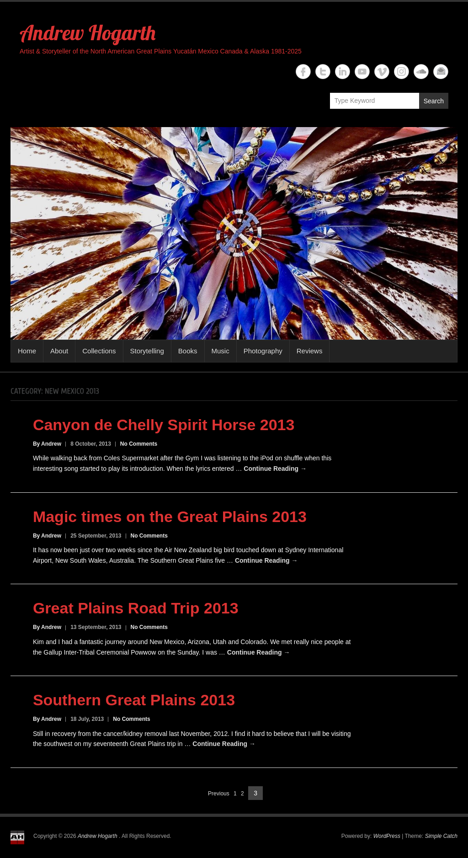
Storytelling (147, 351)
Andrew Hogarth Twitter (322, 71)
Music (220, 351)
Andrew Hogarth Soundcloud (421, 71)
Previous (218, 793)
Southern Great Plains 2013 (134, 700)
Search (434, 101)
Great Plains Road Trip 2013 (136, 608)
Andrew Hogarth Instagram (401, 71)
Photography (263, 351)
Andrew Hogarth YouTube (362, 71)
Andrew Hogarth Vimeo (381, 71)
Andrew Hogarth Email (440, 71)
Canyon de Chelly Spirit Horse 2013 (164, 424)
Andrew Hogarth (87, 32)
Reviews (310, 351)
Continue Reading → (275, 468)
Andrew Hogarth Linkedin (342, 71)
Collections (99, 351)
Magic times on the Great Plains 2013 (170, 516)
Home (27, 351)
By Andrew (47, 444)
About (59, 351)
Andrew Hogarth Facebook (303, 71)
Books (187, 351)
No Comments (138, 444)
